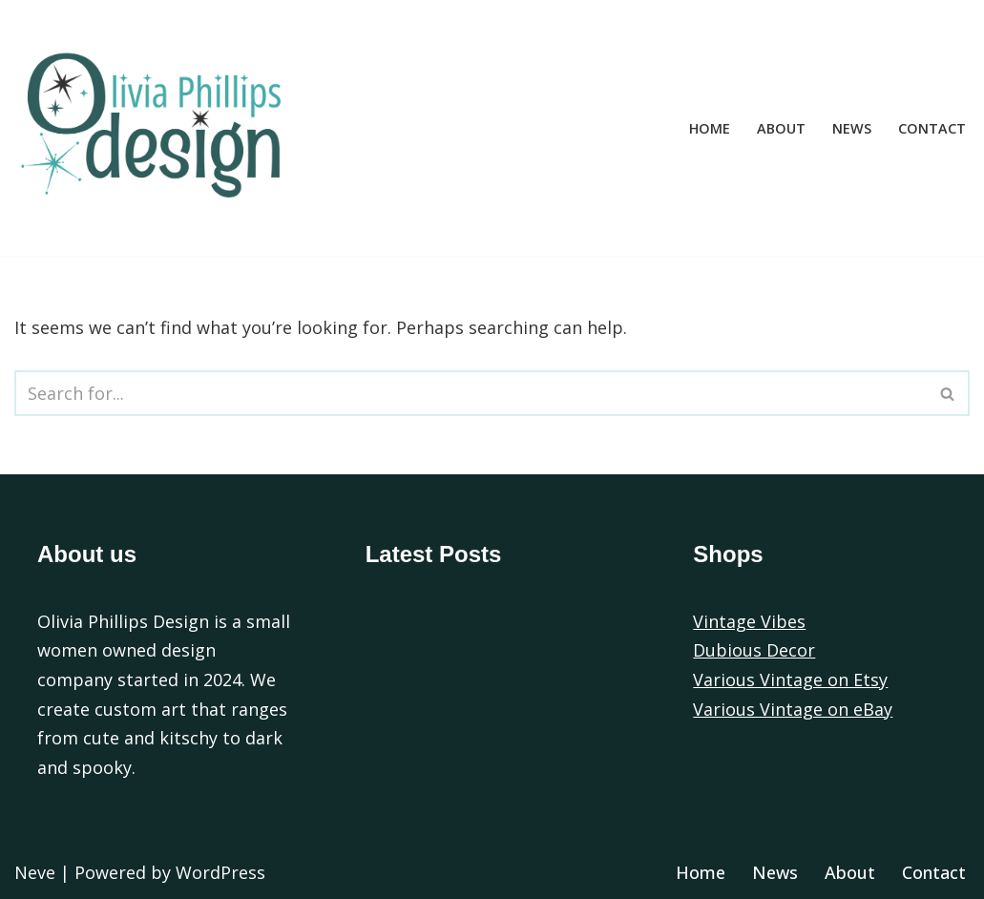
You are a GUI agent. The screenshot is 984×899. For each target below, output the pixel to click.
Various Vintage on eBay (792, 709)
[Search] (470, 393)
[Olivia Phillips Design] (157, 128)
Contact (932, 128)
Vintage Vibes (749, 621)
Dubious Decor (754, 649)
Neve (34, 872)
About (781, 128)
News (851, 128)
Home (709, 128)
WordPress (220, 872)
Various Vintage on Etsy (790, 679)
